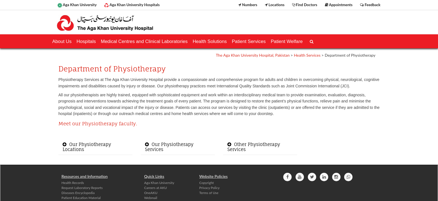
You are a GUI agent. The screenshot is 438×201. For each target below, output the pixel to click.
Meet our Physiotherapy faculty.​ (97, 123)
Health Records (72, 183)
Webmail (150, 198)
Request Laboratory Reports (82, 188)
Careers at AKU (155, 188)
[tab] (95, 147)
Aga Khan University (77, 5)
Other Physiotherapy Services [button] (253, 147)
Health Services (307, 55)
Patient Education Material (81, 198)
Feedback (370, 5)
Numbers (247, 5)
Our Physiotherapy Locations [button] (87, 147)
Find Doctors (304, 5)
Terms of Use (208, 193)
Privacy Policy (209, 188)
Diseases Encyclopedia (78, 193)
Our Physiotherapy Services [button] (169, 147)
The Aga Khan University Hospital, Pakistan (253, 55)
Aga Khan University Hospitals (132, 5)
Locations (274, 5)
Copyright (206, 183)
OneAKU (151, 193)
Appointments (339, 5)
